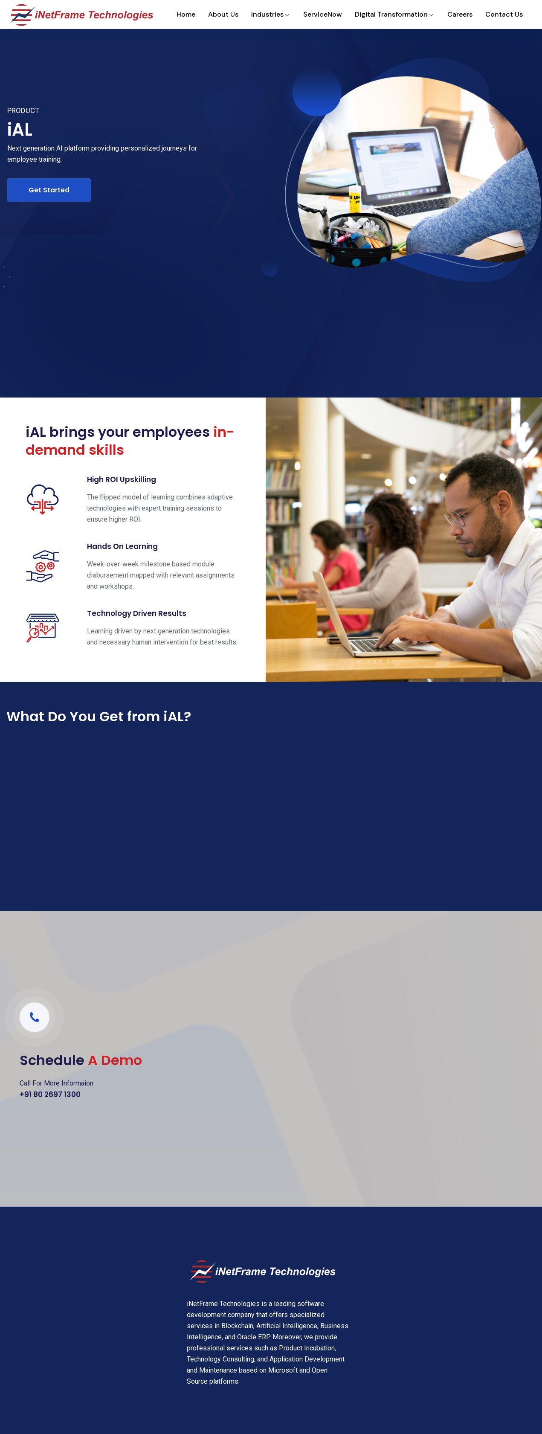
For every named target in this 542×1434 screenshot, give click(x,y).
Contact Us (504, 14)
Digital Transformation (395, 14)
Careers (459, 14)
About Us (223, 14)
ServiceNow (322, 14)
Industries (270, 14)
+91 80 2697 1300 (50, 1094)
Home (186, 14)
